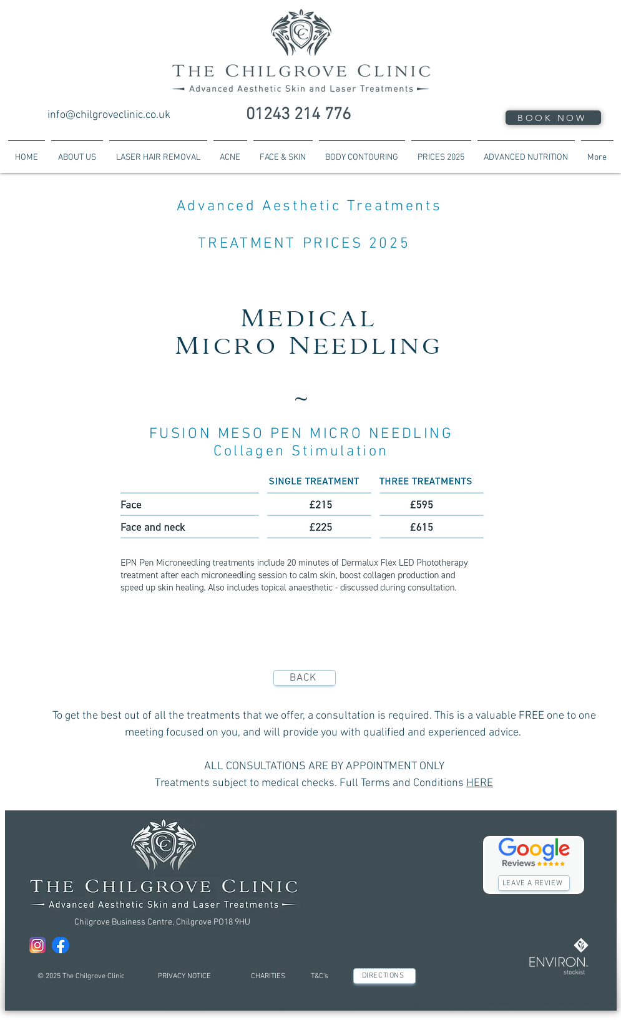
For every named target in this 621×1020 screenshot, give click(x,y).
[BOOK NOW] (553, 117)
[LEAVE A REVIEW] (534, 883)
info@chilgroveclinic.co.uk (108, 115)
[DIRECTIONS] (384, 976)
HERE (479, 783)
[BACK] (304, 678)
